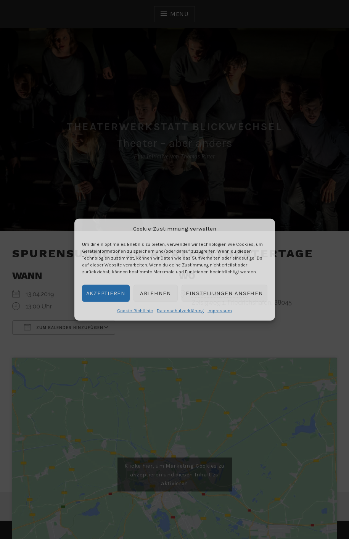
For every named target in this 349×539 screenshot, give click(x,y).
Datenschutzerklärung (180, 310)
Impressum (219, 310)
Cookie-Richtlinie (135, 310)
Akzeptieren (105, 293)
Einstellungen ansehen (224, 293)
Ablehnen (155, 293)
